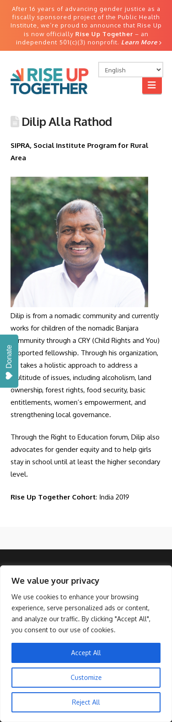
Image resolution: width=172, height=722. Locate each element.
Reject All (86, 702)
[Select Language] (130, 69)
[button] (152, 85)
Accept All (86, 653)
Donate (9, 362)
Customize (86, 677)
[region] (86, 643)
